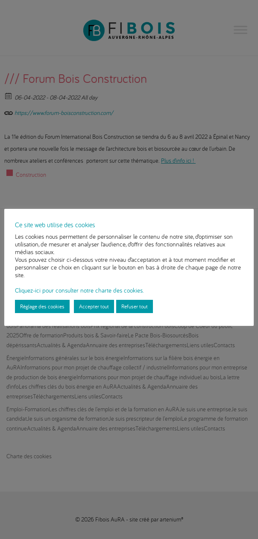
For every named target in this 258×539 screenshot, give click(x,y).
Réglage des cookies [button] (42, 306)
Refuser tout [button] (134, 306)
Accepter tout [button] (94, 306)
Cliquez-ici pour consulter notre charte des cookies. (79, 290)
